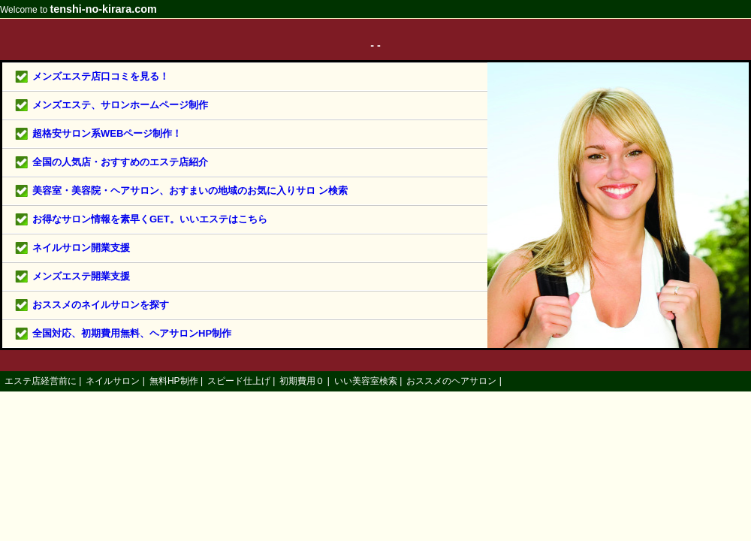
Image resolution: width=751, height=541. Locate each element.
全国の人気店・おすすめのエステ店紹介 (120, 162)
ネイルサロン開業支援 (81, 247)
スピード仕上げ (238, 381)
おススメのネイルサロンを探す (100, 304)
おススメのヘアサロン (451, 381)
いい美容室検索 (365, 381)
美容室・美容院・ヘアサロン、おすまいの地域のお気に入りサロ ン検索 (190, 190)
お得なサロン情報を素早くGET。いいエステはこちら (149, 219)
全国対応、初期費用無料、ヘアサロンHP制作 (131, 333)
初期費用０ (301, 381)
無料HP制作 (173, 381)
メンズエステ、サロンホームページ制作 (120, 104)
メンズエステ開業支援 (81, 276)
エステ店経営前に (41, 381)
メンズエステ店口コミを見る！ (100, 76)
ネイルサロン (113, 381)
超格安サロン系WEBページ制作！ (107, 133)
